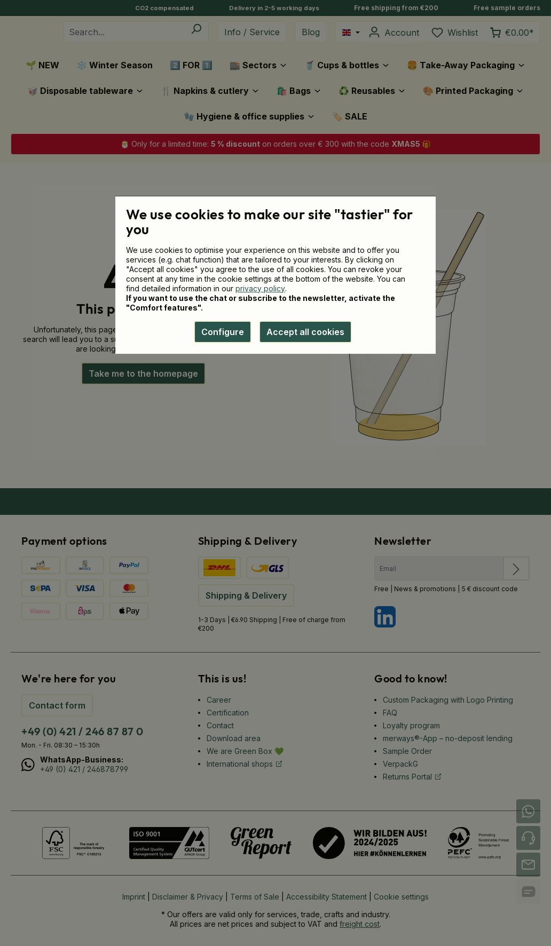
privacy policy (260, 288)
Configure (222, 332)
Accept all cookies (305, 332)
